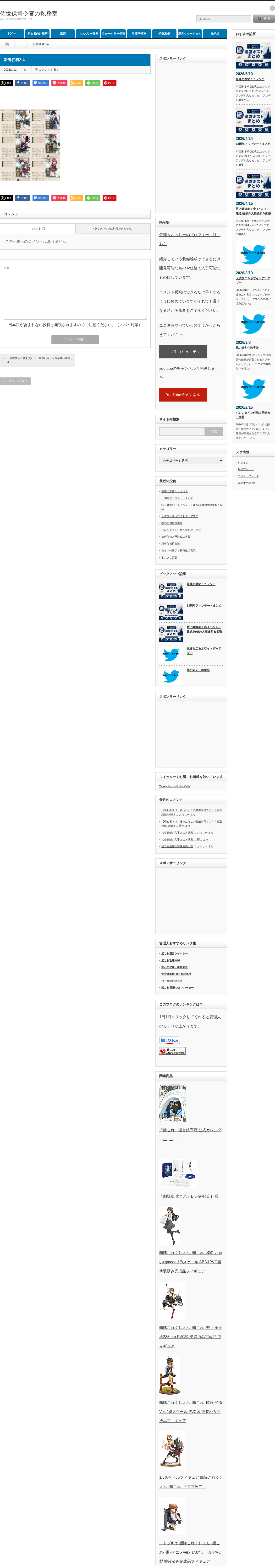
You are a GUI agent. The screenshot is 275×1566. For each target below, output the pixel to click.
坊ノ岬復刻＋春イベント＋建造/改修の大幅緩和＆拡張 (204, 629)
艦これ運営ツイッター (174, 953)
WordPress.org (246, 482)
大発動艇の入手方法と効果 (177, 832)
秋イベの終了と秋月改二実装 (178, 550)
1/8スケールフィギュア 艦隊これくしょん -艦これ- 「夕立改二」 (191, 1477)
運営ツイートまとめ (189, 35)
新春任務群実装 (170, 543)
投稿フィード (246, 469)
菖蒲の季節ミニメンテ (174, 491)
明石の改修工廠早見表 (174, 967)
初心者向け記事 (38, 33)
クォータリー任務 (113, 33)
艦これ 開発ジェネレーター (177, 987)
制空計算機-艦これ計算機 (176, 974)
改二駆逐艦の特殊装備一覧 (177, 846)
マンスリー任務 (88, 33)
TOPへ (12, 33)
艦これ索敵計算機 (171, 980)
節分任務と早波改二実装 (175, 536)
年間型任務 (139, 33)
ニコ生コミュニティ (183, 352)
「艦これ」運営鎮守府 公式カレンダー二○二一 (190, 1130)
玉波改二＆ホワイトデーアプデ (179, 516)
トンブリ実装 (169, 557)
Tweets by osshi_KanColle (174, 786)
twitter (272, 8)
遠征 (63, 33)
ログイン (243, 462)
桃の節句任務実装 (171, 523)
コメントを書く (49, 69)
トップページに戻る (15, 381)
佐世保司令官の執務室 (29, 13)
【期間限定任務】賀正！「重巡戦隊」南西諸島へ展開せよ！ (40, 360)
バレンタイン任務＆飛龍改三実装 (181, 530)
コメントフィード (248, 476)
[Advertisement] (133, 15)
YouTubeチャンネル (183, 395)
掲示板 (215, 33)
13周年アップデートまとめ (177, 498)
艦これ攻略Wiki (170, 960)
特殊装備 (164, 33)
